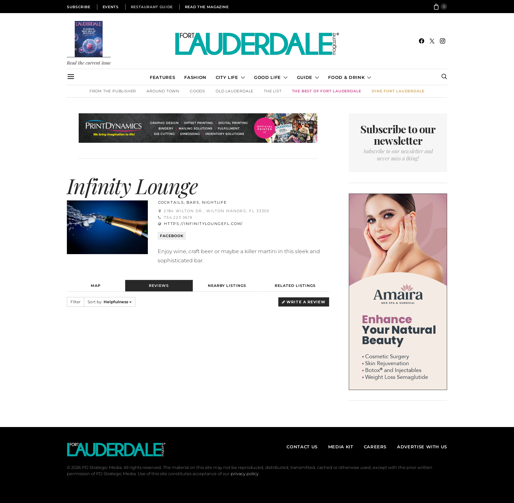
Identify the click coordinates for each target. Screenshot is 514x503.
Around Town (163, 91)
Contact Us (302, 446)
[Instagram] (442, 41)
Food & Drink (346, 77)
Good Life (267, 77)
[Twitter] (432, 41)
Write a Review (304, 302)
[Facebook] (421, 41)
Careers (375, 446)
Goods (197, 91)
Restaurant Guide (152, 7)
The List (272, 91)
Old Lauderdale (234, 91)
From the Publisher (112, 91)
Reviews (159, 285)
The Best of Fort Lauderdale (327, 91)
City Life (227, 77)
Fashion (195, 77)
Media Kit (340, 446)
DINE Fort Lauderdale (398, 91)
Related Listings (295, 285)
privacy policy (245, 473)
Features (162, 77)
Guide (304, 77)
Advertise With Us (422, 446)
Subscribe (78, 7)
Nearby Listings (227, 285)
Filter (75, 301)
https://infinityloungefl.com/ (203, 223)
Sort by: (110, 301)
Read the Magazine (207, 7)
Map (96, 285)
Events (111, 7)
